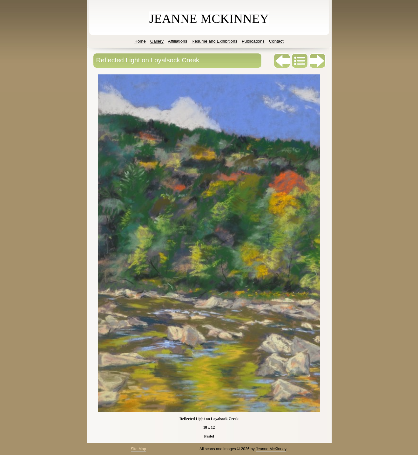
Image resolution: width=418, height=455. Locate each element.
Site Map (138, 449)
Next (317, 60)
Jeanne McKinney (271, 449)
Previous (282, 60)
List (299, 60)
